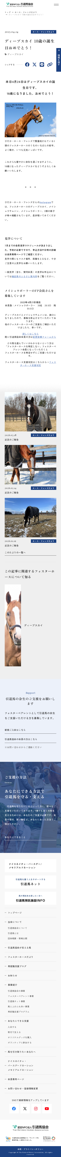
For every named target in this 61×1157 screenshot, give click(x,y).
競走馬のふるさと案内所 (24, 276)
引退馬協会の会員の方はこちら (21, 739)
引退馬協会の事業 (16, 991)
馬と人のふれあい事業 (18, 1006)
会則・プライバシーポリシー (30, 1149)
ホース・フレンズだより (26, 12)
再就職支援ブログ (17, 966)
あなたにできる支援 (18, 1020)
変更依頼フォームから (44, 336)
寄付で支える (14, 1032)
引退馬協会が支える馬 (19, 947)
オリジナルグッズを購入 (20, 1037)
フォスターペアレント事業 (21, 996)
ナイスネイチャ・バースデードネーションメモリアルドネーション (20, 1065)
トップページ (15, 912)
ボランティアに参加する (20, 1042)
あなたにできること (15, 837)
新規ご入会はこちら (15, 729)
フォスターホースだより (20, 956)
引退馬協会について (17, 928)
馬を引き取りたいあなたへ (22, 1051)
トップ (8, 12)
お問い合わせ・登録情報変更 (23, 1088)
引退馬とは (13, 933)
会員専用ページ (16, 1079)
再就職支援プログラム (18, 1011)
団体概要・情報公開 (17, 938)
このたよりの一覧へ (15, 552)
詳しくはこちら (30, 333)
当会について (15, 921)
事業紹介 (12, 984)
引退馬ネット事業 (16, 1001)
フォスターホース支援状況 (38, 364)
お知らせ (12, 975)
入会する (12, 1027)
